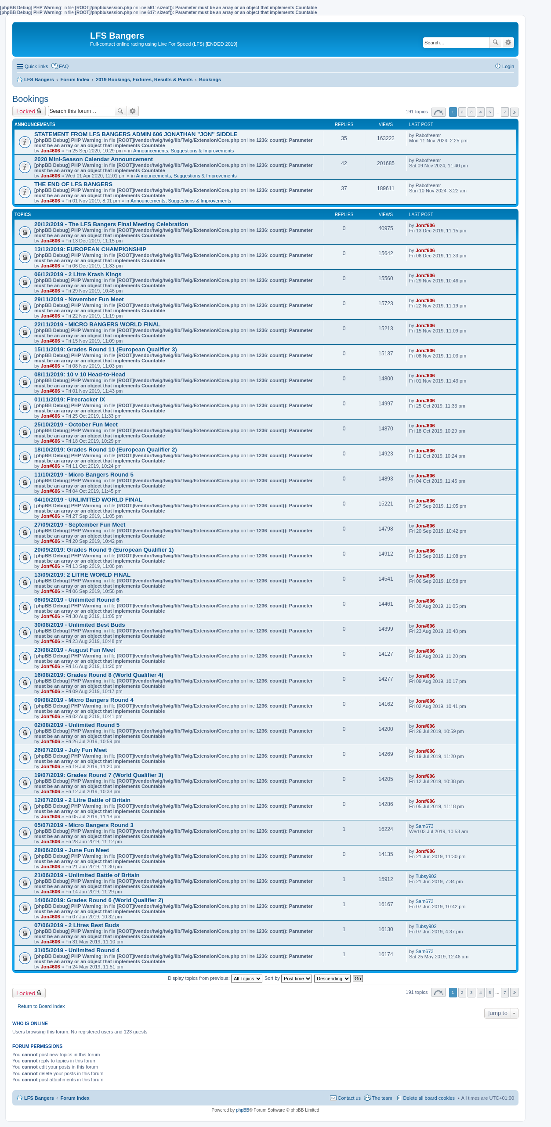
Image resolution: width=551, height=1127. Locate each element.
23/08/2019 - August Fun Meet (74, 650)
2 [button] (462, 111)
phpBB (242, 1110)
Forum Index (75, 1098)
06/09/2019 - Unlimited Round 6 (77, 599)
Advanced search (508, 42)
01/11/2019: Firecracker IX (69, 399)
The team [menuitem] (382, 1098)
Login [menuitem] (508, 66)
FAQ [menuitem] (64, 66)
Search (495, 42)
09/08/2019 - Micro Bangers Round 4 (84, 700)
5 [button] (490, 111)
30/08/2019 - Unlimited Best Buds (79, 624)
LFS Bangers (39, 1098)
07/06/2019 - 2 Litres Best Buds (77, 925)
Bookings (30, 99)
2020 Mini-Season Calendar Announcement (93, 159)
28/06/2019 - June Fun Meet (71, 850)
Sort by (288, 978)
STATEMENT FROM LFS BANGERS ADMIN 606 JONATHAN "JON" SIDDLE (136, 134)
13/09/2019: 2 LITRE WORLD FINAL (82, 574)
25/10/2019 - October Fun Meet (76, 424)
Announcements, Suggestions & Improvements (183, 150)
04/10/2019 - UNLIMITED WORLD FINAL (88, 499)
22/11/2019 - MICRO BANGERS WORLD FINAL (97, 324)
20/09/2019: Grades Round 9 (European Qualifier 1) (104, 549)
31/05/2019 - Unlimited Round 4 (77, 950)
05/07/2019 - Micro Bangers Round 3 (84, 825)
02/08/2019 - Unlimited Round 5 (77, 725)
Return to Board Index (41, 1006)
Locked (26, 111)
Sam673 (425, 826)
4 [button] (480, 111)
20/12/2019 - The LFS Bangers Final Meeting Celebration (111, 224)
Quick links (36, 66)
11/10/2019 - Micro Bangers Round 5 (84, 474)
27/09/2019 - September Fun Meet (79, 524)
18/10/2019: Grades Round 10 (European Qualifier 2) (105, 449)
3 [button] (471, 111)
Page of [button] (438, 112)
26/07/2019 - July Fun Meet (70, 750)
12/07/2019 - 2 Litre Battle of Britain (82, 800)
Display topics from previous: (215, 978)
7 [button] (505, 111)
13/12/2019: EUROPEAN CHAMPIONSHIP (90, 249)
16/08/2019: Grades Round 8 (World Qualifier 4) (98, 675)
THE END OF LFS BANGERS (73, 184)
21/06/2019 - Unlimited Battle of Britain (87, 875)
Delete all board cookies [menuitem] (429, 1098)
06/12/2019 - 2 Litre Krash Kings (78, 274)
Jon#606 (50, 150)
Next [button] (514, 112)
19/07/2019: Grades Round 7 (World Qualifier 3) (98, 775)
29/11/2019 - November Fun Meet (79, 299)
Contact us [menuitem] (349, 1098)
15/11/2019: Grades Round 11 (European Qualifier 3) (105, 349)
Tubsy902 (426, 876)
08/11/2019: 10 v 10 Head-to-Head (79, 374)
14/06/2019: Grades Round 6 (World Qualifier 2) (98, 900)
